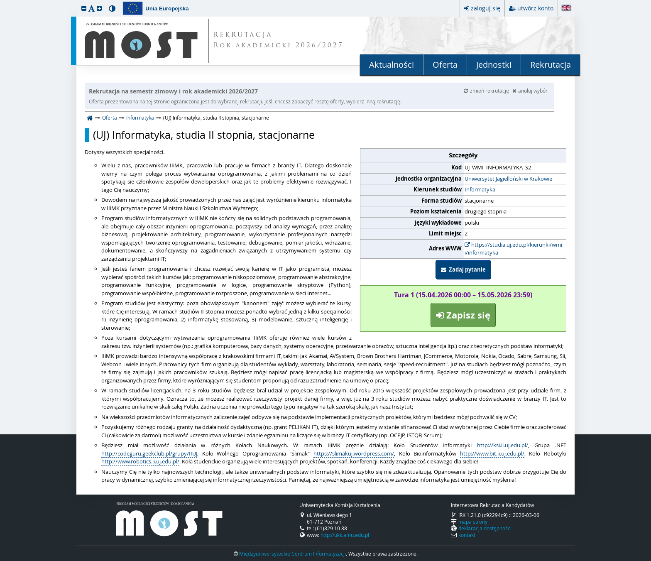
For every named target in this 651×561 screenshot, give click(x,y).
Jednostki (494, 64)
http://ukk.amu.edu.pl (345, 535)
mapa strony (472, 521)
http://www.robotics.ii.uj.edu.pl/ (140, 461)
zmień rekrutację (487, 90)
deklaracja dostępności (485, 528)
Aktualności (391, 64)
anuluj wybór (530, 90)
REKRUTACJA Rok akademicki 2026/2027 (278, 40)
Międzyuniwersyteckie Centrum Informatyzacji (292, 553)
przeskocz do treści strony (2, 2)
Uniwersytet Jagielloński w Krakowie (508, 178)
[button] (83, 8)
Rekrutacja (550, 64)
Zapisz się (463, 315)
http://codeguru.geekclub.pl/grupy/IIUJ (149, 453)
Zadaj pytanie (463, 269)
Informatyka (140, 117)
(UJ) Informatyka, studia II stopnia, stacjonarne (204, 135)
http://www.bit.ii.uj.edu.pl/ (492, 453)
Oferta (445, 64)
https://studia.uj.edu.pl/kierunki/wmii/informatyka (513, 249)
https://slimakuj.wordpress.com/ (353, 453)
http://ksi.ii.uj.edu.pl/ (502, 445)
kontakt (466, 535)
